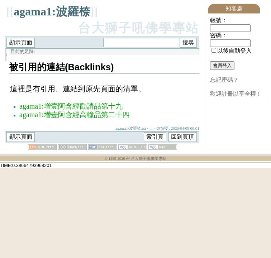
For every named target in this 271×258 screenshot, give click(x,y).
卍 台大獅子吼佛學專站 (146, 159)
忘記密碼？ (224, 80)
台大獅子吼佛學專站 (138, 28)
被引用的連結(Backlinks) (61, 67)
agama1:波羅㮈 (52, 11)
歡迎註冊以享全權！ (236, 94)
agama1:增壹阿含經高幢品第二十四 (74, 115)
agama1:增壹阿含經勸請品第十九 (71, 106)
